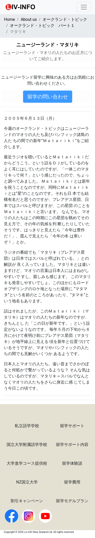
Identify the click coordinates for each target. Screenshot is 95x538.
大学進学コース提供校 (27, 463)
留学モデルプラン (72, 500)
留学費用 (72, 482)
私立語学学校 (27, 425)
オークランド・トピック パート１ (42, 25)
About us (29, 19)
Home (9, 19)
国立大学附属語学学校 (27, 444)
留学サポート (72, 425)
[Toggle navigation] (84, 7)
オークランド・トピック (65, 19)
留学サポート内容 (72, 444)
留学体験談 (72, 463)
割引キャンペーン (27, 500)
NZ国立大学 (27, 482)
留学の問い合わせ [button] (47, 97)
